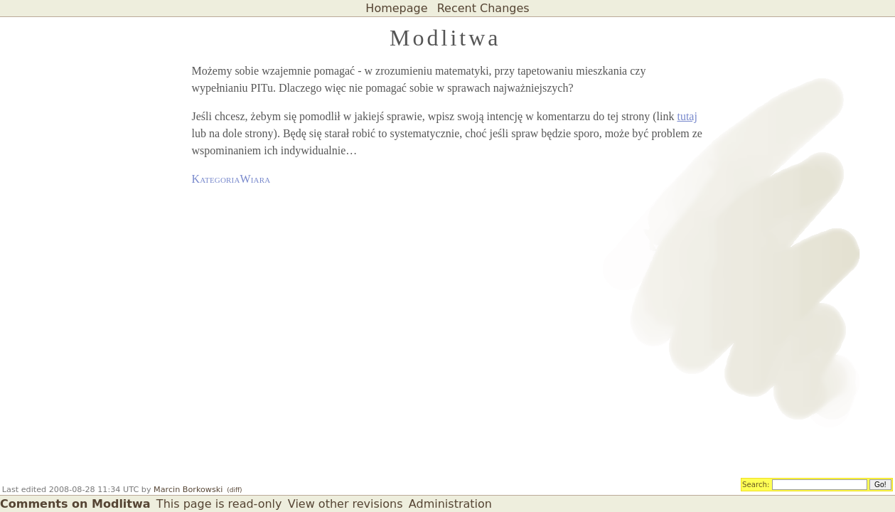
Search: (756, 483)
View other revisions (345, 504)
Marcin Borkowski (188, 489)
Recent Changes (483, 8)
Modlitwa (445, 37)
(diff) (234, 490)
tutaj (687, 116)
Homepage (396, 8)
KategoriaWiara (231, 179)
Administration (450, 504)
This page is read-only (219, 504)
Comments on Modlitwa (75, 504)
